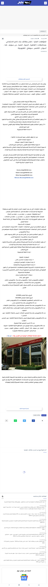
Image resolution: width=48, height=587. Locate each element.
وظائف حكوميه (35, 38)
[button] (33, 420)
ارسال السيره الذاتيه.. (24, 408)
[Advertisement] (24, 17)
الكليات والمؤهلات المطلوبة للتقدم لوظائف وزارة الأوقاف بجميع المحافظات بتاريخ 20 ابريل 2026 (24, 528)
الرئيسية (43, 38)
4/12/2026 (41, 539)
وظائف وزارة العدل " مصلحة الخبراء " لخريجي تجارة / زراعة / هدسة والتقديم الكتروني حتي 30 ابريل (23, 548)
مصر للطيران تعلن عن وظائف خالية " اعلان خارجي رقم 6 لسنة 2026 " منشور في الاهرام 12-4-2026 (24, 542)
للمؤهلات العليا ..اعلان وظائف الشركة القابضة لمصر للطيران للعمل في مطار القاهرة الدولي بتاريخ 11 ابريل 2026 (23, 561)
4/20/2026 (41, 505)
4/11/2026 (41, 551)
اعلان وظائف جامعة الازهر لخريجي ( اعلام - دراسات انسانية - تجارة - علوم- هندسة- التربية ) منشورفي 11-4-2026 (24, 554)
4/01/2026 (41, 512)
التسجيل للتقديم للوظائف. (24, 79)
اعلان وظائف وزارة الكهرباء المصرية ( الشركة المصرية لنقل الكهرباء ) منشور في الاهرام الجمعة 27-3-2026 (23, 521)
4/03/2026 (41, 533)
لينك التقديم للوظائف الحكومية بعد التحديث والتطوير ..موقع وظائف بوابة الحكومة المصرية (24, 502)
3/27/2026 (41, 519)
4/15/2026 (41, 500)
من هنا (9, 336)
